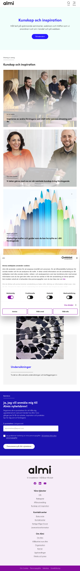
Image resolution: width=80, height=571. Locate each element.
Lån (40, 495)
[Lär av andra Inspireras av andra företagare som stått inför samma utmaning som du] (40, 98)
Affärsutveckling (40, 502)
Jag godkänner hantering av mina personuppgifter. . (31, 437)
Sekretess (46, 568)
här (64, 279)
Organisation (40, 545)
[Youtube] (45, 484)
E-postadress (13, 424)
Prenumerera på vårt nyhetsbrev (19, 446)
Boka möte (40, 516)
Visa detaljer (68, 305)
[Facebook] (35, 484)
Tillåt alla (65, 311)
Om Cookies (24, 568)
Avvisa (14, 311)
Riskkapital (40, 499)
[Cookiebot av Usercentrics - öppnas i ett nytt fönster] (63, 258)
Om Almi (40, 538)
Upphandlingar (40, 553)
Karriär (40, 549)
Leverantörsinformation (40, 527)
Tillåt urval (40, 311)
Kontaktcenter (40, 520)
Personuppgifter (35, 568)
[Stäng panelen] (77, 258)
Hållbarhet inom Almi (40, 542)
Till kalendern (40, 36)
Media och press (40, 556)
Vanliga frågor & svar (40, 524)
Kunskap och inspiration (40, 506)
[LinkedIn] (40, 484)
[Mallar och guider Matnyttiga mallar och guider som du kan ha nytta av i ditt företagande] (40, 217)
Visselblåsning (55, 568)
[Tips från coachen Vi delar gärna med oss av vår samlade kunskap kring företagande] (40, 158)
